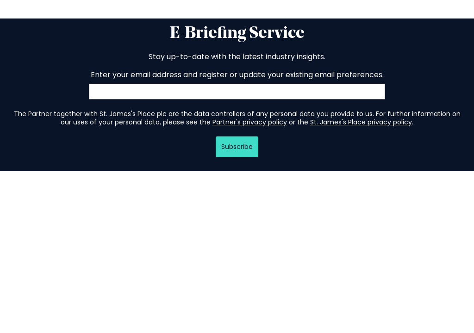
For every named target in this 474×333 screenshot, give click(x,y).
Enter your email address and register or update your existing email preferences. (237, 74)
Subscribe (237, 146)
